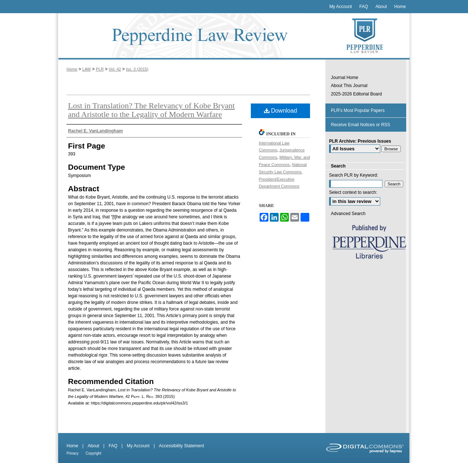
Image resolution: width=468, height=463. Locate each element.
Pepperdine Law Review (190, 36)
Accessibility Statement (181, 445)
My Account (138, 445)
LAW (86, 69)
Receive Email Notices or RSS (360, 124)
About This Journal (349, 85)
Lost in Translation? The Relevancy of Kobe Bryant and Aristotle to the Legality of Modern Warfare (151, 110)
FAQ (113, 445)
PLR (99, 69)
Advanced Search (348, 213)
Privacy (73, 453)
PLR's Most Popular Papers (358, 110)
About (93, 445)
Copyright (93, 453)
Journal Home (344, 77)
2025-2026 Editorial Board (356, 94)
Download (280, 111)
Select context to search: (353, 192)
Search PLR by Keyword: (353, 175)
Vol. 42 (115, 69)
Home (72, 69)
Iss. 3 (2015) (137, 69)
